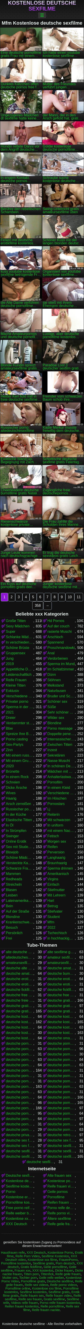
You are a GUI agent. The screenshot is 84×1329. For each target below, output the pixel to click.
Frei (9, 938)
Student (53, 917)
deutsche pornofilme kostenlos (19, 1086)
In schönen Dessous (61, 766)
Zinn (9, 750)
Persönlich (14, 933)
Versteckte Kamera (19, 863)
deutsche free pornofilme (19, 995)
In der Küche (16, 814)
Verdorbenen (57, 658)
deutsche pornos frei (19, 1103)
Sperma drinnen (60, 868)
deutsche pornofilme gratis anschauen (61, 1070)
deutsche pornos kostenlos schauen (19, 1119)
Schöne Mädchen (19, 857)
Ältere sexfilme (59, 1218)
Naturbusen (56, 691)
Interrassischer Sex (61, 739)
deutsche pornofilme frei (61, 1065)
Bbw (9, 728)
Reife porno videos (61, 1213)
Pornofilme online (17, 1288)
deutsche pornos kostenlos (19, 1108)
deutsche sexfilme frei (19, 1156)
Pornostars (56, 804)
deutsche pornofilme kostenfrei (61, 1081)
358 (38, 605)
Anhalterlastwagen (61, 777)
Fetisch (53, 836)
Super (10, 631)
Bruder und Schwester (61, 696)
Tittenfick (47, 1274)
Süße (51, 707)
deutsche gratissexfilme (61, 1011)
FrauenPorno (68, 1260)
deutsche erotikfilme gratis (61, 979)
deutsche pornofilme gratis (19, 1070)
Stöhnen (54, 680)
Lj (48, 809)
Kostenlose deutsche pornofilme (19, 1181)
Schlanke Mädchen (19, 637)
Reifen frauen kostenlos (61, 1202)
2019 (10, 664)
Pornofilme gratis (33, 1281)
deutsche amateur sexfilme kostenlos (61, 968)
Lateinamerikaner (19, 901)
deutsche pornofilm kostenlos (61, 1059)
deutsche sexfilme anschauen (61, 1146)
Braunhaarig (57, 863)
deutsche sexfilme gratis (61, 1156)
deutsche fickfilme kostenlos (61, 990)
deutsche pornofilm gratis (19, 1059)
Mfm (50, 922)
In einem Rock (17, 777)
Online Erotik (16, 841)
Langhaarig (56, 857)
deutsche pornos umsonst (61, 1119)
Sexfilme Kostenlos (55, 1256)
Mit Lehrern (56, 895)
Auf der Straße (17, 911)
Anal (51, 653)
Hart (50, 901)
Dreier (11, 718)
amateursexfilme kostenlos (61, 963)
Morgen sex (56, 841)
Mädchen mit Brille (61, 771)
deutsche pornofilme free (19, 1065)
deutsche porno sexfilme (19, 1049)
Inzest (52, 750)
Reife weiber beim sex (19, 1213)
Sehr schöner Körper (61, 712)
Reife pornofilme (52, 1306)
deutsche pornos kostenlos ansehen (19, 1113)
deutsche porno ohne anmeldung (61, 1043)
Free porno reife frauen (19, 1208)
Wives (11, 793)
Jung (10, 658)
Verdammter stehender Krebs (19, 723)
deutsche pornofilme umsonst (19, 1097)
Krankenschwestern (19, 922)
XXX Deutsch (16, 1224)
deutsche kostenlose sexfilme (61, 1033)
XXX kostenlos (42, 1270)
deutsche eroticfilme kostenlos (19, 979)
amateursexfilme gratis (19, 963)
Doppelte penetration (61, 734)
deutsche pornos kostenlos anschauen (61, 1108)
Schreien (13, 782)
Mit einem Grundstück (19, 761)
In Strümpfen (16, 831)
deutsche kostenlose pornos (61, 1022)
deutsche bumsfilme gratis (61, 973)
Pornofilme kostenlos (19, 1202)
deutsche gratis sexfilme (61, 1006)
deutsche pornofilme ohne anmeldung (61, 1092)
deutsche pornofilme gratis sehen (19, 1081)
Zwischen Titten (59, 744)
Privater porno (17, 701)
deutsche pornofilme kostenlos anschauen (61, 1086)
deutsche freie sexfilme (19, 1000)
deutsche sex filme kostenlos (19, 1146)
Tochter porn (28, 1277)
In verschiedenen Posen (19, 642)
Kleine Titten (16, 685)
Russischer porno (19, 809)
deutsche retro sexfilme (61, 1135)
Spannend (55, 642)
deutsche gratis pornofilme (61, 1000)
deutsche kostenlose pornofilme (19, 1022)
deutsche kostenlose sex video (19, 1033)
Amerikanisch (58, 874)
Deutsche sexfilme (19, 1175)
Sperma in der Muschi (19, 707)
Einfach (53, 884)
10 (70, 597)
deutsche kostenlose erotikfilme (19, 1016)
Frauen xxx (22, 1270)
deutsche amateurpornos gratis (19, 973)
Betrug (52, 906)
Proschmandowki (61, 648)
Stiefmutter (56, 890)
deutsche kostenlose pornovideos (19, 1027)
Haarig (11, 798)
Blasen (11, 890)
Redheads (14, 879)
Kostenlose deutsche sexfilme (42, 6)
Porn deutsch (65, 1263)
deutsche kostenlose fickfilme (61, 1016)
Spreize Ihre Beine (19, 734)
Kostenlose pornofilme (61, 1181)
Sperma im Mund (61, 664)
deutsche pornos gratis (61, 1103)
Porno (10, 1192)
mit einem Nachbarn (61, 831)
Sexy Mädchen (18, 626)
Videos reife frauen (24, 1303)
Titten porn (31, 1274)
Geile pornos (57, 1192)
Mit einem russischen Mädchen (19, 755)
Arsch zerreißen (18, 804)
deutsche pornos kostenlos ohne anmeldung (61, 1113)
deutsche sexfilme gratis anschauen (40, 1162)
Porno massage (60, 728)
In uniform (55, 825)
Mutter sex (9, 1277)
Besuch (12, 927)
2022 (51, 927)
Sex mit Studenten (19, 847)
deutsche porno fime (19, 1043)
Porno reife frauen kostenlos (60, 1303)
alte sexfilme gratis (61, 952)
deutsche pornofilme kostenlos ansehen (19, 1092)
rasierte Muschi (59, 631)
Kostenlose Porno (60, 1252)
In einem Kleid (58, 788)
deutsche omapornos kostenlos (61, 1038)
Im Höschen (57, 798)
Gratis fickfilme (31, 1267)
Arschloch (55, 637)
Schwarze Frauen (19, 868)
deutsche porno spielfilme (61, 1049)
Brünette (12, 771)
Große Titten (16, 621)
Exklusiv (12, 691)
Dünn (51, 674)
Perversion (56, 852)
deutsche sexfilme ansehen (19, 1151)
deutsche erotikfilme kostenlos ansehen (61, 984)
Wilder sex (55, 718)
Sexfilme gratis (43, 1263)
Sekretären (56, 755)
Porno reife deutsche (61, 1208)
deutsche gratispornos (19, 1011)
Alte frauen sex (59, 1175)
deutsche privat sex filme (19, 1135)
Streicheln (14, 884)
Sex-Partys (14, 744)
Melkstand (55, 685)
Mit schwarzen (58, 820)
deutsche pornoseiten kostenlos (61, 1124)
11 (79, 597)
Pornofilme (56, 1197)
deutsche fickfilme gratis (19, 990)
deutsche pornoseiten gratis (19, 1124)
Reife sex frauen (30, 1299)
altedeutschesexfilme (19, 957)
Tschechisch (57, 933)
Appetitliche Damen (19, 669)
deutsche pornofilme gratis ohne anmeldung (61, 1076)
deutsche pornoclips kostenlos (61, 1054)
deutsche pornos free (61, 1097)
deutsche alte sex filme (19, 968)
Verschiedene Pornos (19, 696)
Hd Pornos (56, 621)
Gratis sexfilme (54, 1299)
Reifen (52, 847)
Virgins (52, 879)
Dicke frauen (64, 1270)
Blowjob (12, 852)
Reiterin (53, 814)
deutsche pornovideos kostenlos (61, 1129)
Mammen (13, 874)
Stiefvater (55, 911)
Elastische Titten (19, 820)
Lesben (12, 895)
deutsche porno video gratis (19, 1054)
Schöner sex (57, 701)
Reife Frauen (16, 680)
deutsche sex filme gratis (61, 1140)
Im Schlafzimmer (60, 669)
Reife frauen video (61, 1186)
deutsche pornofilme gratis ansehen (19, 1076)
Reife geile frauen (61, 1224)
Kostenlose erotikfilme (19, 1197)
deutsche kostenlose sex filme (61, 1027)
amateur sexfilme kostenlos (61, 957)
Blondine (54, 723)
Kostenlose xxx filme (19, 1218)
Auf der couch (58, 626)
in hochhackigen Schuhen (61, 938)
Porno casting (17, 739)
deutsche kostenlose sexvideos (19, 1038)
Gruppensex (15, 653)
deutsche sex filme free (19, 1140)
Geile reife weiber (51, 1277)
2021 (10, 712)
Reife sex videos (36, 1285)
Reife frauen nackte (46, 1310)
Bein (9, 906)
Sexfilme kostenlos (19, 1186)
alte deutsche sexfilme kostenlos (19, 952)
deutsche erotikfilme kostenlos (19, 984)
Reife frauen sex (32, 1295)
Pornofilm (55, 782)
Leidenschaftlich (19, 674)
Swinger (12, 836)
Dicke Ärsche (16, 788)
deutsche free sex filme (61, 995)
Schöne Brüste (17, 648)
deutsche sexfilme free (61, 1151)
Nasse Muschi (58, 761)
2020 (10, 766)
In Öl (9, 825)
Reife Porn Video (27, 1256)
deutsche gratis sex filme (19, 1006)
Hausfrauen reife (13, 1252)
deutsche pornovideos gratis (19, 1129)
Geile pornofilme (55, 1267)
